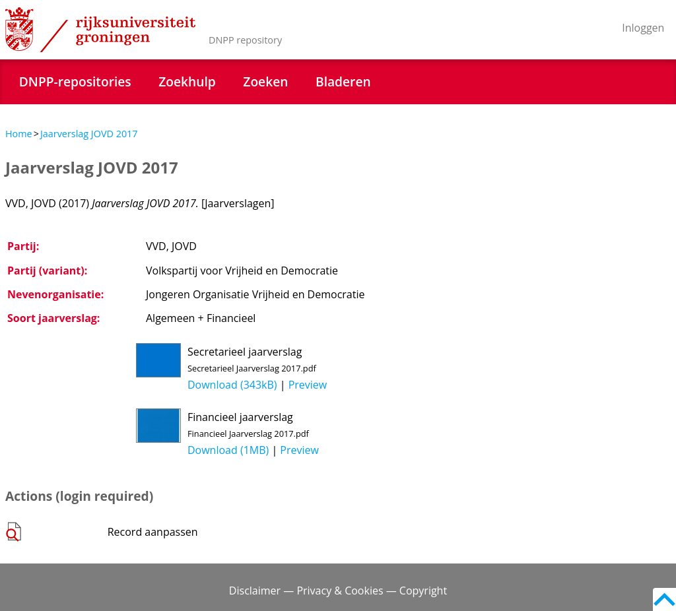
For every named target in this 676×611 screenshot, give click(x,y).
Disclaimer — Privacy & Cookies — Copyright (338, 590)
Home (18, 133)
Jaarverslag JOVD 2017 (89, 133)
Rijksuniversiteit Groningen (100, 29)
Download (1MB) (228, 450)
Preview (307, 384)
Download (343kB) (232, 384)
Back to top (664, 599)
